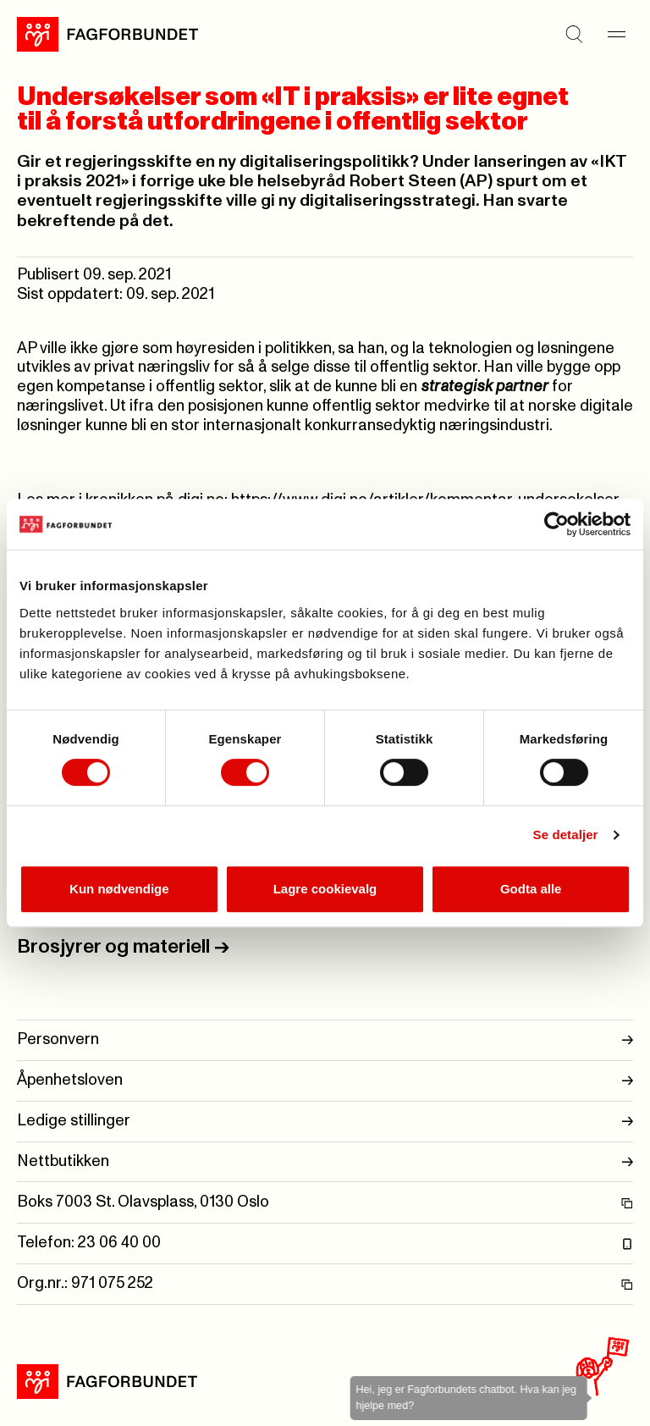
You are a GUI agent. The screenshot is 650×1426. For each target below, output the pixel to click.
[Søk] (574, 34)
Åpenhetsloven (325, 1081)
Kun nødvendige (119, 889)
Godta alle (531, 889)
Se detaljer (565, 834)
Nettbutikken (325, 1162)
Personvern (325, 1040)
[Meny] (616, 34)
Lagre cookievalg (325, 889)
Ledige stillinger (325, 1121)
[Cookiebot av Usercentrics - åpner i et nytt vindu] (556, 524)
